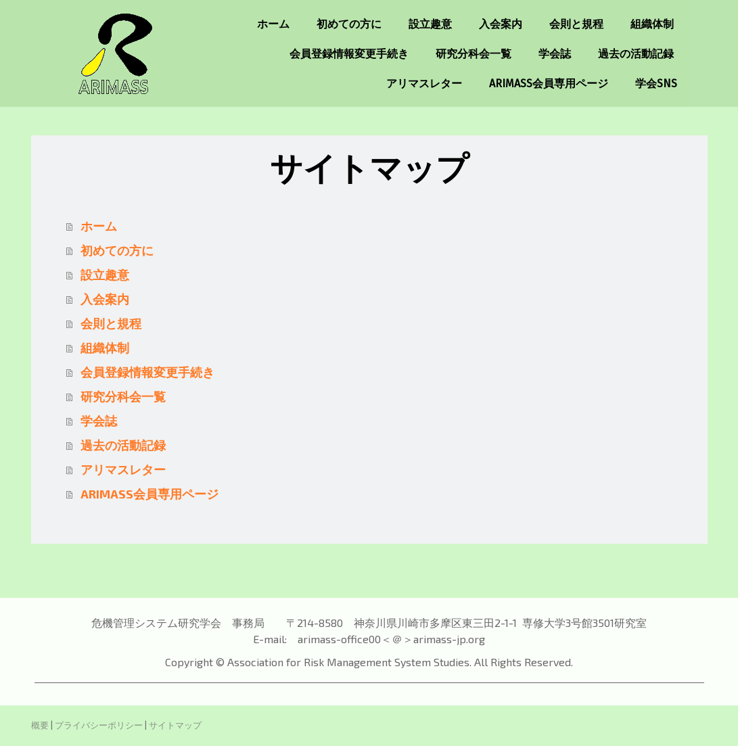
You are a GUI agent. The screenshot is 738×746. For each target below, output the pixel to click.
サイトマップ (175, 725)
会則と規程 (576, 24)
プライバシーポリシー (99, 725)
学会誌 (554, 53)
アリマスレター (424, 83)
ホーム (273, 24)
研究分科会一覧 (473, 53)
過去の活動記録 (636, 53)
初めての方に (349, 24)
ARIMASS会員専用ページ (548, 83)
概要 (40, 725)
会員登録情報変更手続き (349, 53)
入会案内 (500, 24)
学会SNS (656, 83)
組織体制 (652, 24)
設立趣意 (430, 24)
